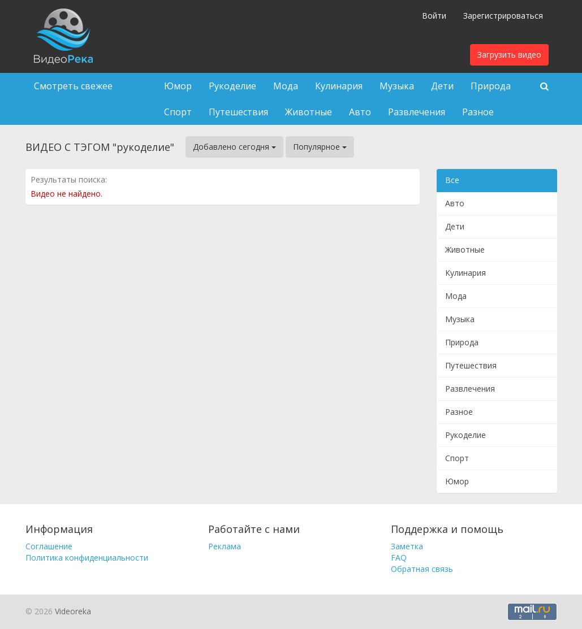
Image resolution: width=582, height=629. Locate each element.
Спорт (178, 112)
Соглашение (48, 546)
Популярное (320, 146)
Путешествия (238, 112)
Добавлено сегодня (234, 146)
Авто (360, 112)
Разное (478, 112)
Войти (434, 15)
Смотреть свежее (73, 86)
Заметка (407, 546)
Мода (285, 86)
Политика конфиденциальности (86, 557)
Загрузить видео (509, 54)
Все (452, 180)
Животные (308, 112)
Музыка (397, 86)
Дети (442, 86)
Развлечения (416, 112)
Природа (491, 86)
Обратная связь (422, 568)
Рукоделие (232, 86)
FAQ (399, 557)
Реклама (224, 546)
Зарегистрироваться (503, 15)
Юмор (178, 86)
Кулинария (339, 86)
